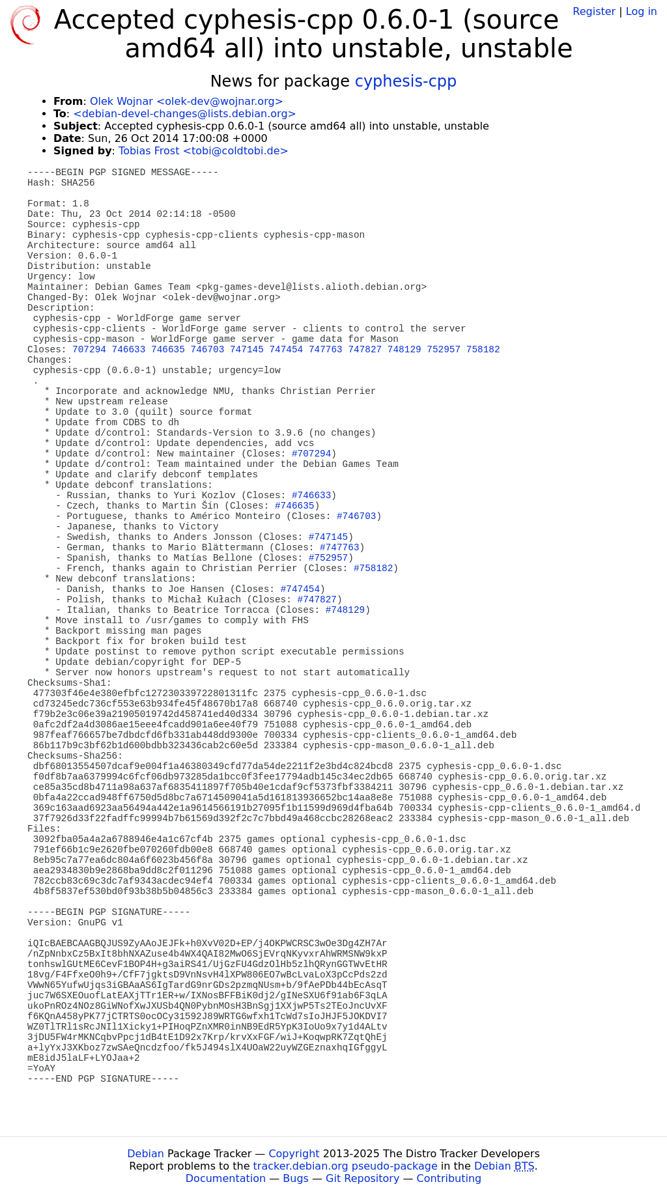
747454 (286, 349)
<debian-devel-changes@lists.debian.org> (184, 113)
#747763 (339, 547)
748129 (404, 349)
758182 (483, 349)
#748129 (345, 610)
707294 (89, 349)
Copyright (293, 1153)
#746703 (356, 516)
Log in (641, 11)
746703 (208, 349)
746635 (168, 349)
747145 (247, 349)
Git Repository (362, 1178)
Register (594, 11)
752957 (444, 349)
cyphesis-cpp (406, 81)
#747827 (317, 600)
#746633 (311, 495)
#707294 (311, 454)
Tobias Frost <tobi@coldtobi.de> (204, 151)
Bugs (296, 1178)
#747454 (300, 589)
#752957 (328, 558)
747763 (326, 349)
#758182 (373, 568)
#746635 (294, 506)
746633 (129, 349)
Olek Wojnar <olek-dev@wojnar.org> (186, 101)
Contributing (449, 1178)
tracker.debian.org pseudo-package (345, 1166)
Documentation (226, 1178)
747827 (365, 349)
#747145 (328, 537)
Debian (145, 1153)
